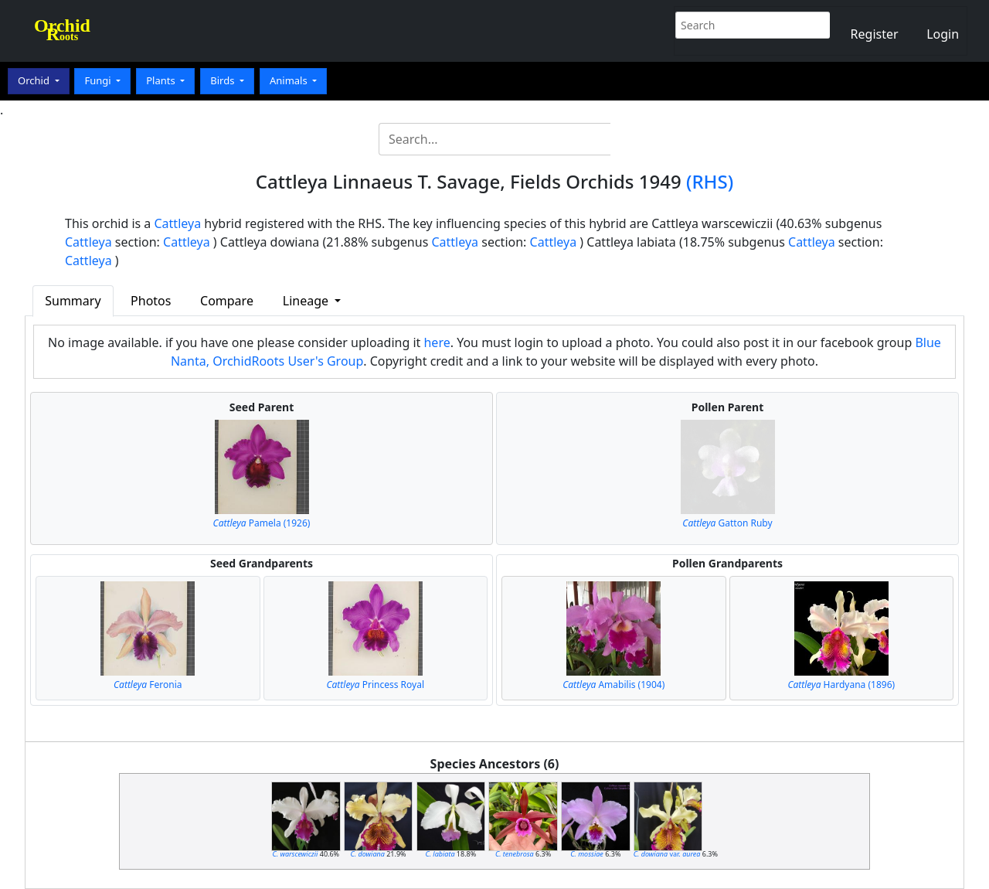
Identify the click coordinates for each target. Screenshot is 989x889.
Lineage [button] (307, 300)
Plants (162, 80)
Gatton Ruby (727, 523)
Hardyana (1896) (841, 684)
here (436, 342)
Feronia (148, 684)
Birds (223, 80)
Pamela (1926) (262, 523)
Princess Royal (375, 684)
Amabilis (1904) (613, 684)
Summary (72, 300)
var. (667, 854)
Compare (226, 300)
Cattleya (178, 223)
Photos (151, 300)
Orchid (35, 80)
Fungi (99, 80)
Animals (290, 80)
